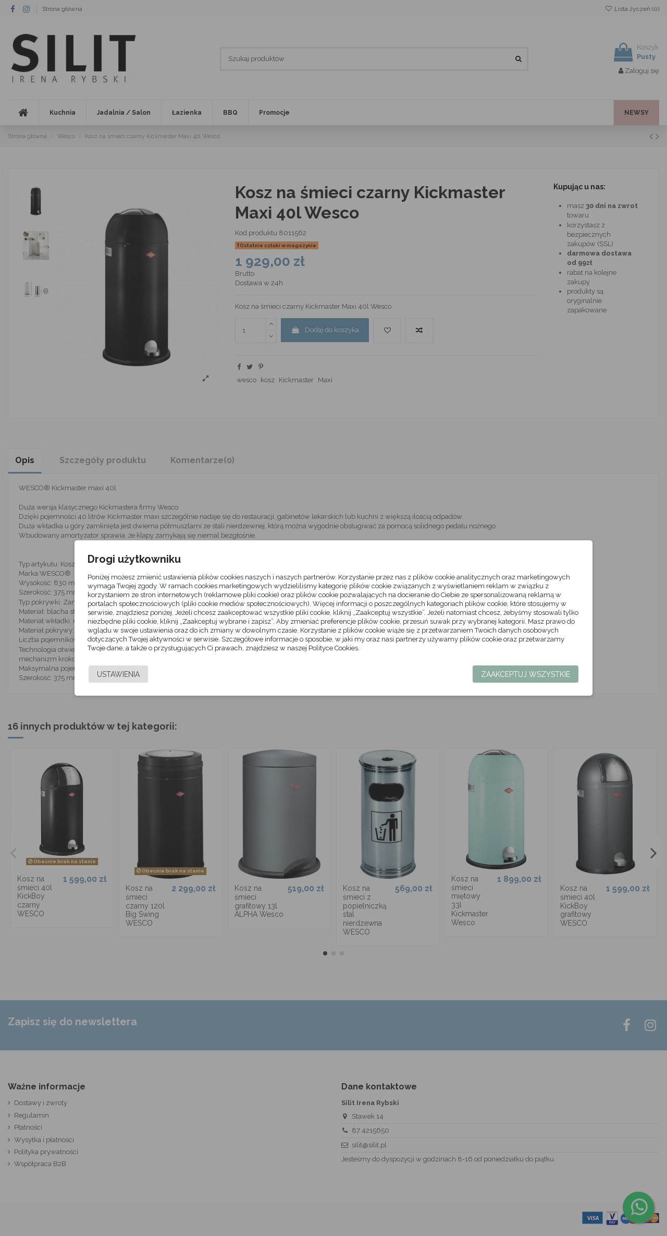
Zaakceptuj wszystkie (520, 674)
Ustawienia (123, 674)
